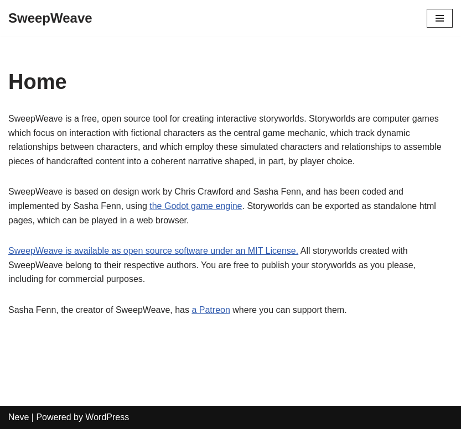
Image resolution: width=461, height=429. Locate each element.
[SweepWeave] (50, 18)
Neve (18, 417)
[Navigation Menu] (440, 18)
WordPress (107, 417)
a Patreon (210, 310)
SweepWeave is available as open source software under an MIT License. (153, 250)
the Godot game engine (195, 206)
